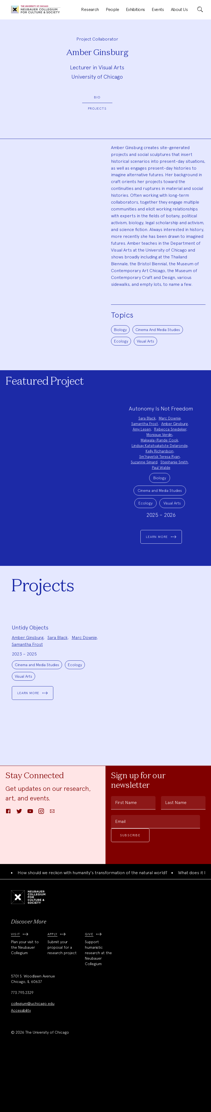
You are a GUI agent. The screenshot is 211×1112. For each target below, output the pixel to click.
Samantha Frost (144, 423)
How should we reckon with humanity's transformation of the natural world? (92, 927)
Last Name (176, 857)
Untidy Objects (30, 682)
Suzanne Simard (144, 462)
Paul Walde (161, 467)
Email (120, 876)
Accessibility (21, 1065)
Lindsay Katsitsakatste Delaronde (159, 445)
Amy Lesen (142, 429)
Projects (97, 108)
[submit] (200, 10)
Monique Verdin (159, 434)
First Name (126, 857)
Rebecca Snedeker (170, 429)
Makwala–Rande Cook (159, 440)
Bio (97, 97)
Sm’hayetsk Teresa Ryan (159, 456)
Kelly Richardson (159, 451)
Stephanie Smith (174, 462)
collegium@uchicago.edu (32, 1058)
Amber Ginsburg (174, 423)
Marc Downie (170, 418)
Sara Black (147, 418)
